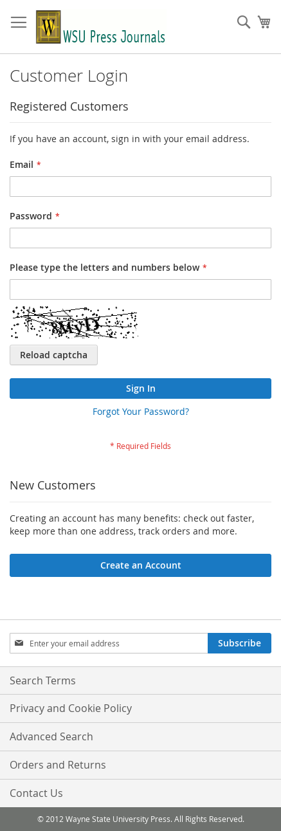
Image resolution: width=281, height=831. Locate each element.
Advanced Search (51, 736)
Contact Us (36, 793)
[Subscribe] (239, 643)
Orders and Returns (58, 765)
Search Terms (43, 680)
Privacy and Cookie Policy (71, 708)
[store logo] (101, 27)
